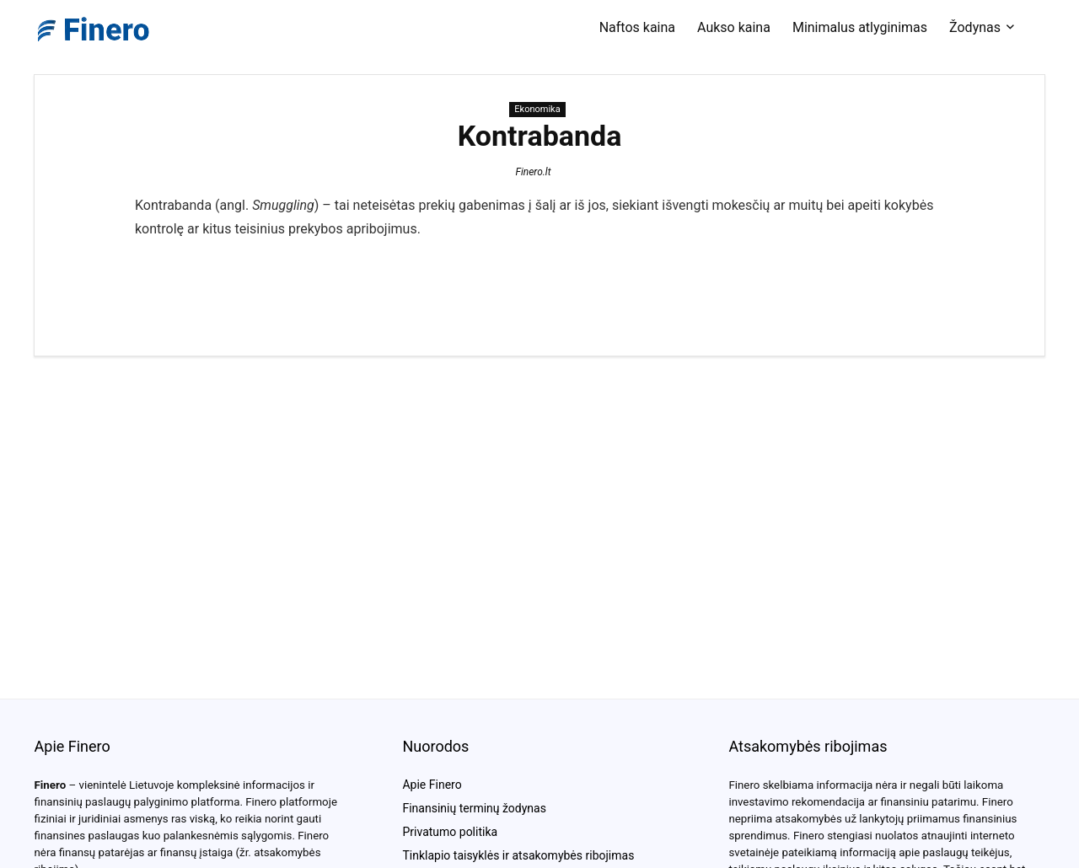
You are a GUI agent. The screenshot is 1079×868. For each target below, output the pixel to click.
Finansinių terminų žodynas (473, 808)
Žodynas (975, 27)
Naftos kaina (637, 27)
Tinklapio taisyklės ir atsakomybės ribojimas (518, 855)
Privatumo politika (449, 832)
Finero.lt (532, 172)
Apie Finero (431, 784)
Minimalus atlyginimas (859, 27)
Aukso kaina (733, 27)
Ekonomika (537, 109)
